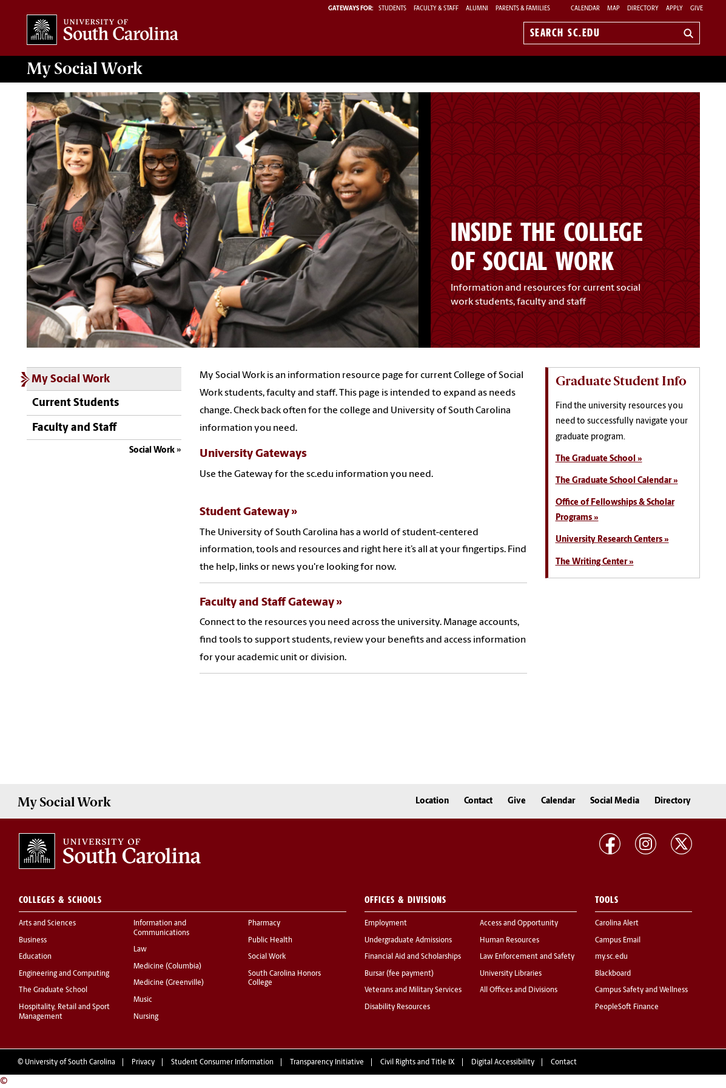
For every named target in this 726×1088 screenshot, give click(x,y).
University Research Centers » (612, 539)
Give (696, 8)
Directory (643, 8)
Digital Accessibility (502, 1062)
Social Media (614, 801)
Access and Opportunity (519, 923)
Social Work (152, 450)
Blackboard (613, 974)
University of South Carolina (70, 1062)
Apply (674, 8)
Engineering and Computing (64, 974)
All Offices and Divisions (518, 990)
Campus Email (617, 940)
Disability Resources (397, 1007)
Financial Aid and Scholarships (413, 957)
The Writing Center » (595, 562)
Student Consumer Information (222, 1062)
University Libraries (511, 974)
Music (142, 1000)
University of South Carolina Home (102, 31)
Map (613, 8)
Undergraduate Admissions (408, 940)
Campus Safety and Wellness (641, 990)
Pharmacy (264, 923)
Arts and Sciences (47, 923)
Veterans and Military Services (413, 990)
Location (432, 801)
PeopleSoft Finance (627, 1007)
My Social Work (71, 379)
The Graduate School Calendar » (617, 480)
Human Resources (509, 940)
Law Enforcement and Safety (527, 957)
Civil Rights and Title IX (417, 1062)
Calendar (585, 8)
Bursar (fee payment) (399, 974)
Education (35, 957)
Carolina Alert (617, 923)
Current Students (75, 403)
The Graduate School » (599, 459)
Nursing (145, 1017)
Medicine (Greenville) (168, 983)
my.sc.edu (611, 957)
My (85, 68)
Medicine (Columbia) (167, 966)
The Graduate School (53, 990)
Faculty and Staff (74, 428)
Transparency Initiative (327, 1062)
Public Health (270, 940)
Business (33, 940)
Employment (386, 923)
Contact (478, 801)
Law (140, 949)
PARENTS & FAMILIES (523, 8)
